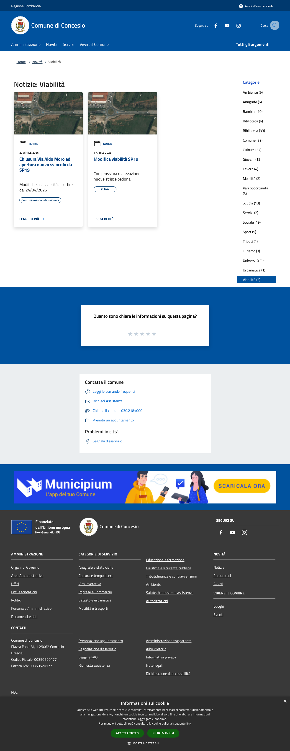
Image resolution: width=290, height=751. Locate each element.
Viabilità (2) (251, 279)
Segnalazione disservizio (97, 649)
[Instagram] (233, 25)
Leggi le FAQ (88, 657)
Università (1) (253, 260)
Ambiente (153, 584)
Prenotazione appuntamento (101, 640)
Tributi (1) (250, 241)
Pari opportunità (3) (255, 190)
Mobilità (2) (251, 178)
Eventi (218, 614)
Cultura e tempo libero (96, 575)
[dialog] (145, 724)
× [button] (285, 701)
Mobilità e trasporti (93, 608)
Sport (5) (249, 232)
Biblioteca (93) (254, 130)
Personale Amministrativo (31, 608)
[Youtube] (221, 25)
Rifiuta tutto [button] (163, 733)
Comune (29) (252, 140)
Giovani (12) (252, 159)
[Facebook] (210, 25)
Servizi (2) (250, 212)
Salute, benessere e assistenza (169, 592)
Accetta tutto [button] (127, 733)
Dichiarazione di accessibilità (168, 673)
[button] (145, 743)
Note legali (154, 665)
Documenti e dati (24, 616)
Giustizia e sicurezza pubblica (168, 568)
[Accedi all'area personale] (256, 6)
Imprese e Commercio (95, 592)
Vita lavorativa (90, 583)
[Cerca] (273, 25)
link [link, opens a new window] (188, 723)
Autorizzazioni (157, 601)
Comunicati (222, 575)
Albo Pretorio (156, 649)
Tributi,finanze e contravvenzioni (171, 576)
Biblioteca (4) (253, 121)
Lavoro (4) (250, 169)
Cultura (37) (252, 149)
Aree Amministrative (27, 575)
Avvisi (218, 583)
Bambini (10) (252, 111)
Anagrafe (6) (252, 102)
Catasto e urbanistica (95, 600)
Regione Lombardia (26, 6)
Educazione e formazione (165, 560)
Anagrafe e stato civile (96, 567)
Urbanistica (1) (254, 270)
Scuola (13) (251, 203)
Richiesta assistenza (94, 665)
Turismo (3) (251, 251)
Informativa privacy (161, 657)
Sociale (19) (252, 222)
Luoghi (218, 606)
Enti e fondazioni (24, 592)
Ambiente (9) (253, 92)
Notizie (28, 144)
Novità (37, 62)
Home (21, 62)
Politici (16, 600)
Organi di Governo (25, 567)
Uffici (15, 583)
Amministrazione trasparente (169, 640)
